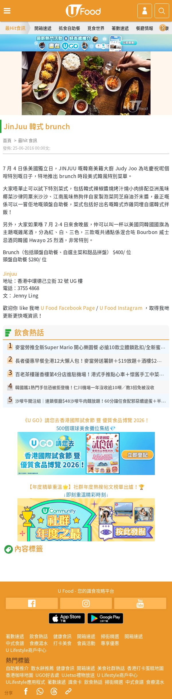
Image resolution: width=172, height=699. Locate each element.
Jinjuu (10, 273)
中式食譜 (15, 643)
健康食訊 (62, 636)
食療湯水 (38, 643)
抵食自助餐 (69, 28)
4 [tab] (99, 40)
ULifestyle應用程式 (25, 681)
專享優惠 (110, 643)
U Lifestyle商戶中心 (26, 649)
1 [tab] (73, 40)
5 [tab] (86, 48)
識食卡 (75, 681)
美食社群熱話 (111, 668)
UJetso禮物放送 (78, 674)
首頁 (7, 140)
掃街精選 (110, 636)
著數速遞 (120, 28)
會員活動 (86, 643)
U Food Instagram (121, 307)
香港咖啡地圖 (19, 674)
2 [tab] (82, 40)
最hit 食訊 (27, 140)
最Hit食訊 (15, 27)
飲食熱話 (38, 636)
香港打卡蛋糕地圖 (145, 668)
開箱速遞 (43, 28)
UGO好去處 (47, 674)
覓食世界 (95, 28)
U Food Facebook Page (67, 307)
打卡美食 (62, 643)
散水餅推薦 (42, 668)
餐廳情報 (144, 28)
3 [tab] (90, 40)
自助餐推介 (17, 668)
